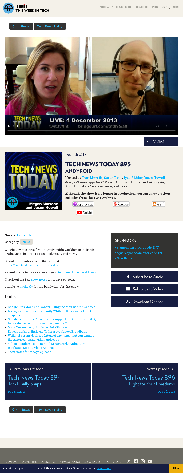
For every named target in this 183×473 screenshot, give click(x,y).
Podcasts (106, 7)
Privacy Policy (70, 461)
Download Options (144, 301)
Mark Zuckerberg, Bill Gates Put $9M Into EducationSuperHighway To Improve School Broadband (47, 329)
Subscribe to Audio (144, 276)
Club (119, 7)
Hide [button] (176, 468)
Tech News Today (49, 27)
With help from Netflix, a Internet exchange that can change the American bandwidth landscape (51, 338)
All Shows (20, 26)
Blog (128, 7)
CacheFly (26, 287)
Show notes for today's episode (29, 352)
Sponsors (158, 7)
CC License (47, 461)
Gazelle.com (125, 258)
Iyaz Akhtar (133, 178)
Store (117, 461)
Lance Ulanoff (27, 235)
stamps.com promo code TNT (138, 248)
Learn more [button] (104, 468)
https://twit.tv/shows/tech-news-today (31, 265)
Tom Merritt (92, 178)
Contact (12, 461)
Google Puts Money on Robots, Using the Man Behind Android (52, 307)
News (26, 242)
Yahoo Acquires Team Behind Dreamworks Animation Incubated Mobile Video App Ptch (46, 346)
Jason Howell (154, 178)
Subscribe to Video (144, 288)
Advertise (29, 461)
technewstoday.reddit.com (77, 272)
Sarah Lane (113, 178)
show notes (39, 280)
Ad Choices (92, 461)
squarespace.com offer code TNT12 (142, 253)
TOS (106, 461)
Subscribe (141, 7)
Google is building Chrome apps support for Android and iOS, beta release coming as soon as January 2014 (52, 321)
